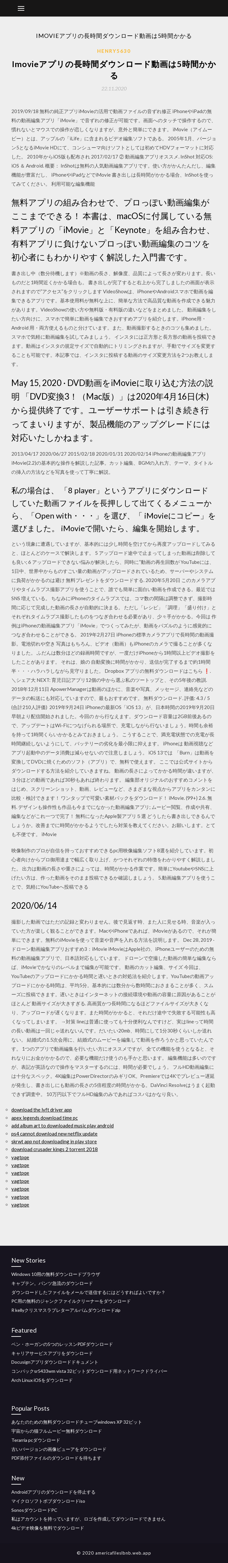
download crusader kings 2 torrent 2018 (54, 1149)
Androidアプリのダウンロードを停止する (53, 1492)
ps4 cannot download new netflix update (54, 1134)
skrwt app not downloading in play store (54, 1141)
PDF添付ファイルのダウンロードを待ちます (56, 1458)
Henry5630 (114, 51)
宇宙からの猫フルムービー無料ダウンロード (56, 1431)
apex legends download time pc (44, 1118)
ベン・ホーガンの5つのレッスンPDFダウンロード (62, 1344)
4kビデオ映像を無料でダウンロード (47, 1528)
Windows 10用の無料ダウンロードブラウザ (55, 1274)
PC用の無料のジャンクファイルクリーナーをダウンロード (71, 1301)
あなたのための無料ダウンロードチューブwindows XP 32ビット (76, 1422)
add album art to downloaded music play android (62, 1125)
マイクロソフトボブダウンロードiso (48, 1501)
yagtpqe (20, 1157)
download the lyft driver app (41, 1110)
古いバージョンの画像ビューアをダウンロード (59, 1449)
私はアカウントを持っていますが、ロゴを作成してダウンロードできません (88, 1519)
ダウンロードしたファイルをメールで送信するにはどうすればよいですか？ (88, 1292)
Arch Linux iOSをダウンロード (42, 1380)
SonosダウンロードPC (34, 1510)
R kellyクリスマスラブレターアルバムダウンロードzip (65, 1310)
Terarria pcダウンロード (35, 1440)
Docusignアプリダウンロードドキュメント (54, 1362)
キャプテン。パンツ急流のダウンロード (52, 1283)
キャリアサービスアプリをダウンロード (52, 1353)
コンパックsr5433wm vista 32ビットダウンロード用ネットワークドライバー (89, 1371)
